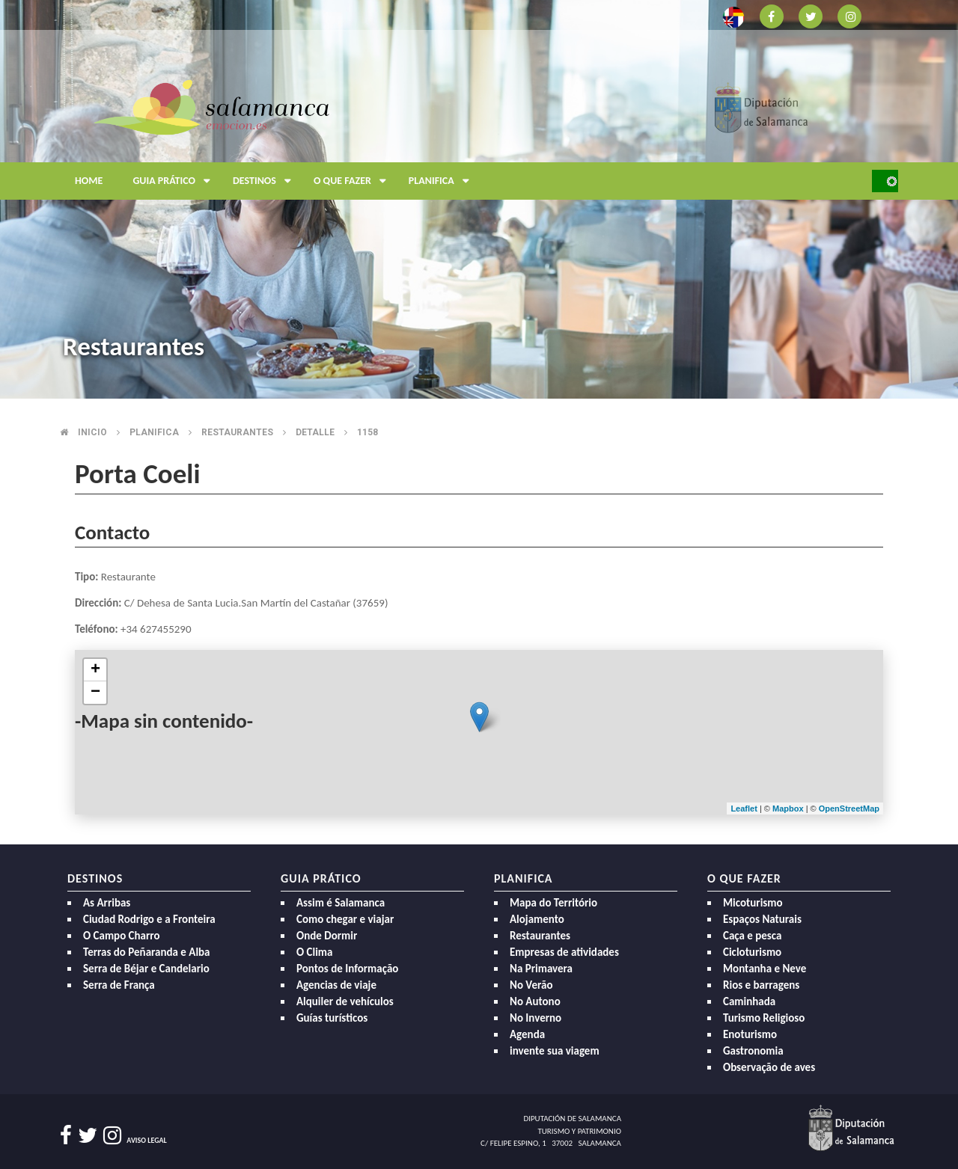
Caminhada (749, 1001)
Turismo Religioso (764, 1018)
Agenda (527, 1034)
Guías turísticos (331, 1018)
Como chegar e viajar (345, 919)
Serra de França (119, 985)
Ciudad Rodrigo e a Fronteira (149, 919)
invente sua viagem (554, 1051)
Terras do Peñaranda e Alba (146, 952)
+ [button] (95, 670)
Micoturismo (753, 902)
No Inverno (535, 1018)
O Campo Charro (121, 935)
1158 (367, 432)
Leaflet (743, 808)
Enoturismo (750, 1034)
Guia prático (175, 181)
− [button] (95, 692)
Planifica (443, 181)
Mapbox (789, 808)
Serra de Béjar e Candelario (146, 968)
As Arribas (106, 902)
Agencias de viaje (336, 985)
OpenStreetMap (849, 808)
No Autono (535, 1001)
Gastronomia (753, 1051)
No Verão (531, 985)
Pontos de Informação (347, 968)
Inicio (92, 432)
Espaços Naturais (762, 919)
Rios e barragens (761, 985)
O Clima (314, 952)
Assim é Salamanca (340, 902)
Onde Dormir (326, 935)
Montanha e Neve (764, 968)
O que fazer (354, 181)
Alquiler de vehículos (345, 1001)
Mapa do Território (553, 902)
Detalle (315, 432)
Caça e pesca (752, 935)
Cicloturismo (752, 952)
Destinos (266, 181)
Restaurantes (237, 432)
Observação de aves (769, 1067)
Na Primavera (541, 968)
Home (89, 180)
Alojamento (537, 919)
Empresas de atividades (564, 952)
